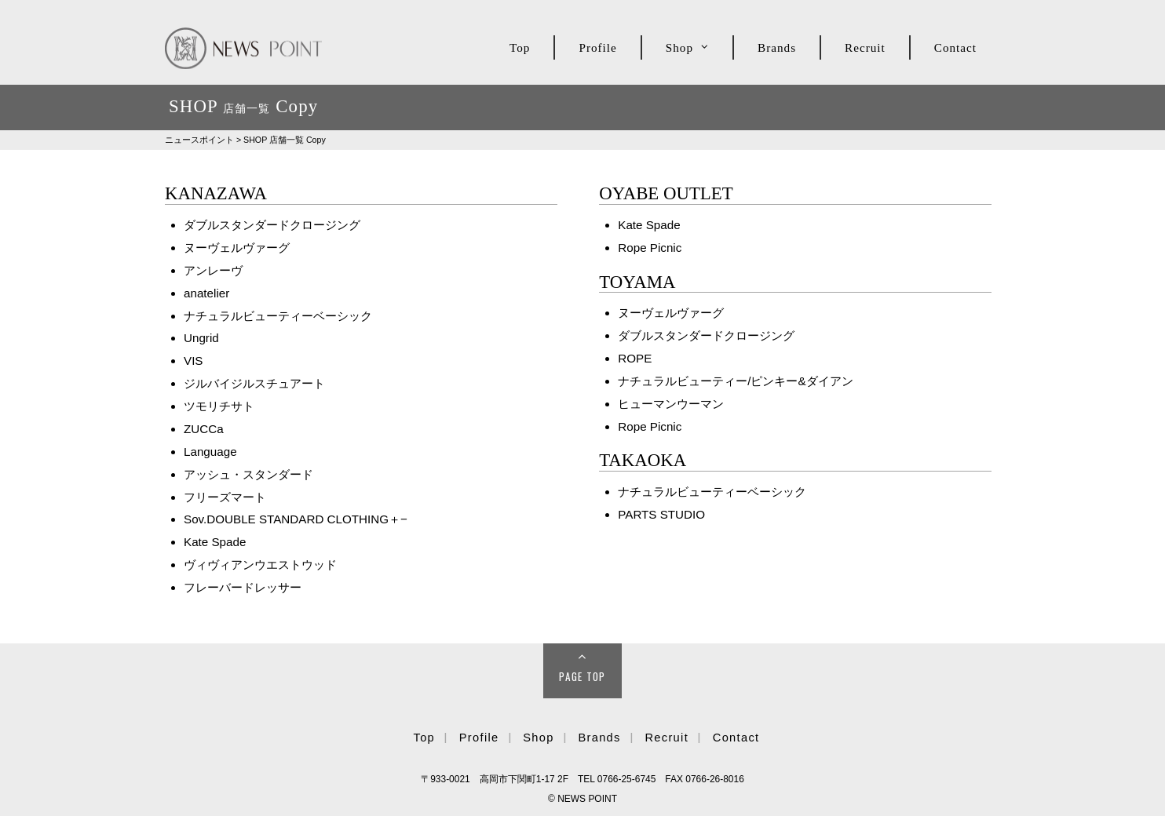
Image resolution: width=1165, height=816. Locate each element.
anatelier (206, 293)
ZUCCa (204, 428)
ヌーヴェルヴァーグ (237, 247)
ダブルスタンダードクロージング (272, 224)
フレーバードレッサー (242, 587)
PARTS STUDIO (661, 514)
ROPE (635, 358)
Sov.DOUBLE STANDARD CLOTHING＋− (295, 519)
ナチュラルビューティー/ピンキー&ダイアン (735, 381)
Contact (955, 47)
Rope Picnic (649, 247)
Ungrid (201, 337)
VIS (193, 360)
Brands (777, 47)
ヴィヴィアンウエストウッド (260, 564)
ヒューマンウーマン (671, 403)
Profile (597, 47)
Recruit (865, 47)
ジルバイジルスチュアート (254, 383)
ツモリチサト (219, 406)
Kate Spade (215, 541)
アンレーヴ (213, 270)
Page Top (582, 676)
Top (519, 47)
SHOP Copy (284, 139)
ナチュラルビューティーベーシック (278, 315)
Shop (679, 47)
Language (210, 451)
